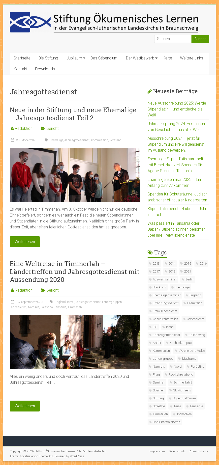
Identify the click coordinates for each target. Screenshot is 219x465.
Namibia (33, 307)
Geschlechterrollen (165, 319)
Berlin (189, 279)
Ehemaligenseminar (167, 295)
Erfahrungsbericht (166, 303)
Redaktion (23, 128)
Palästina (47, 307)
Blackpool (159, 287)
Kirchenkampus (181, 343)
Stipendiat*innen (184, 398)
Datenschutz (177, 451)
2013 (156, 263)
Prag (156, 374)
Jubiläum (74, 58)
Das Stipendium (104, 58)
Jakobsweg (197, 335)
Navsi (178, 366)
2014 (171, 263)
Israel (70, 302)
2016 (203, 263)
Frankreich (194, 303)
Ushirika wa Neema (167, 422)
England (60, 302)
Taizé (177, 406)
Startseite (22, 58)
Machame (189, 358)
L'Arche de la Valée (192, 351)
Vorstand (116, 140)
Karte (167, 58)
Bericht (52, 128)
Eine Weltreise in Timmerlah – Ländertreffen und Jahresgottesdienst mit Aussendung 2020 (74, 271)
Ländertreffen (18, 307)
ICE (155, 327)
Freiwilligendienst (165, 311)
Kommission (99, 140)
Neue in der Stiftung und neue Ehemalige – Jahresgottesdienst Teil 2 (73, 114)
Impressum (157, 451)
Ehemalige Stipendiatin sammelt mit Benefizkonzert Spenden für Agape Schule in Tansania (175, 165)
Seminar (159, 382)
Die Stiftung (48, 58)
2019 (171, 271)
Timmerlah (75, 307)
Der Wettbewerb (140, 58)
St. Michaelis (182, 390)
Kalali (157, 343)
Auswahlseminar (165, 279)
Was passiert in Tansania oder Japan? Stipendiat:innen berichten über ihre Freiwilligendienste (177, 229)
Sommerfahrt (182, 382)
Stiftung (158, 398)
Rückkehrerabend (181, 374)
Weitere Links (191, 58)
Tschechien (184, 414)
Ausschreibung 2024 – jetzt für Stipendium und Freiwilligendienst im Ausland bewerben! (176, 144)
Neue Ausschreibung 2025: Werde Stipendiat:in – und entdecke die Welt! (177, 109)
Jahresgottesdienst (77, 140)
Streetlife (159, 406)
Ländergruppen (112, 302)
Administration (199, 451)
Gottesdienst (195, 319)
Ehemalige (56, 140)
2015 (187, 263)
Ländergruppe (163, 358)
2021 (187, 271)
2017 (156, 271)
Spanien (158, 390)
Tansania (60, 307)
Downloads (45, 69)
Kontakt (20, 69)
